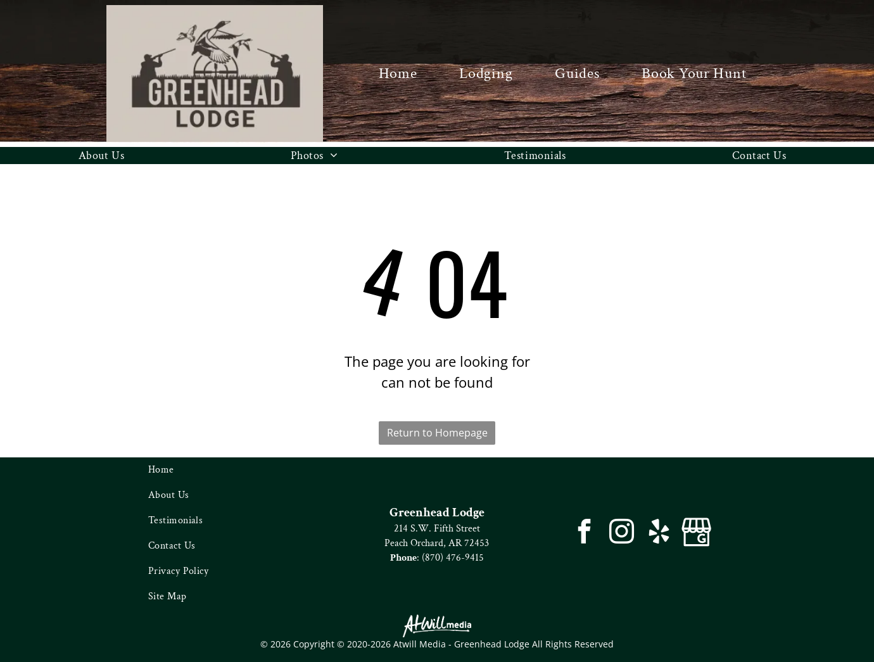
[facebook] (584, 533)
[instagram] (621, 533)
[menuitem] (398, 73)
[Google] (696, 533)
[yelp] (659, 533)
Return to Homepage (437, 433)
